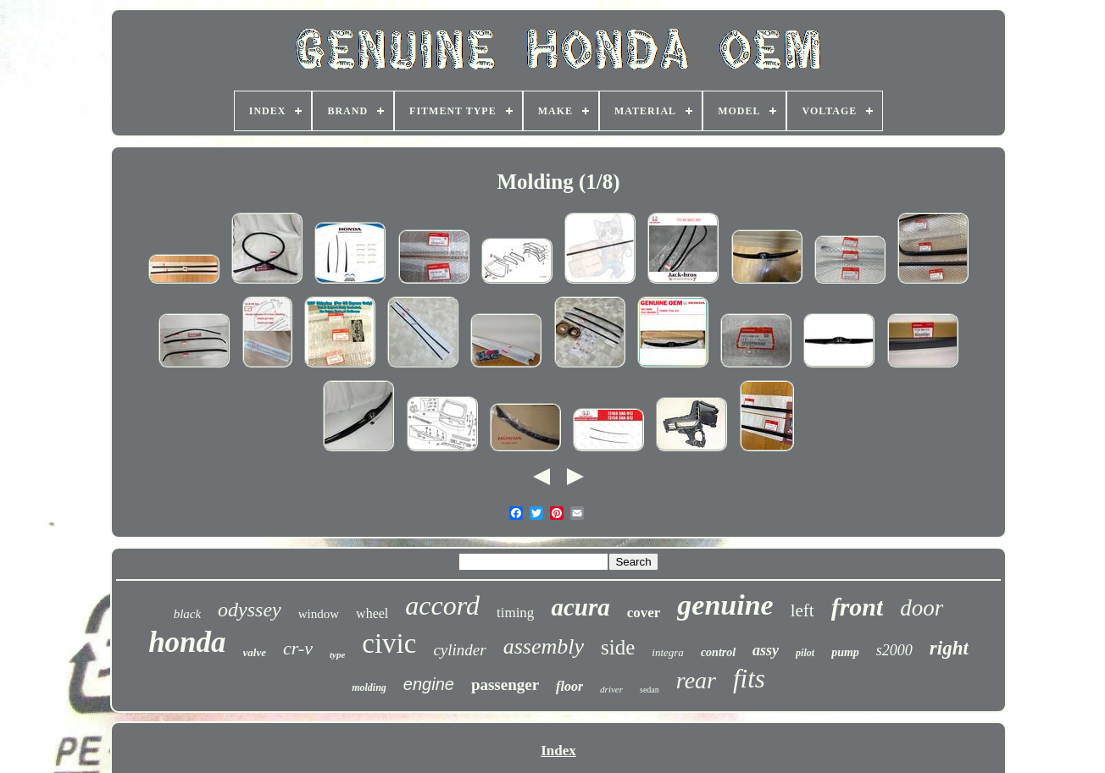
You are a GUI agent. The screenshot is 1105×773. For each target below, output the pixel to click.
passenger (505, 684)
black (187, 614)
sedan (649, 689)
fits (749, 678)
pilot (805, 653)
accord (442, 605)
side (618, 647)
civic (389, 643)
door (921, 608)
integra (668, 652)
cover (644, 613)
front (857, 607)
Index (558, 751)
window (318, 614)
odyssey (249, 610)
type (337, 654)
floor (569, 686)
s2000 (894, 650)
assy (765, 650)
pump (845, 652)
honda (186, 642)
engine (428, 684)
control (718, 652)
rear (696, 680)
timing (515, 613)
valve (254, 652)
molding (369, 687)
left (802, 610)
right (949, 648)
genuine (725, 605)
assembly (543, 646)
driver (611, 689)
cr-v (298, 648)
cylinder (459, 650)
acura (580, 607)
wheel (372, 613)
